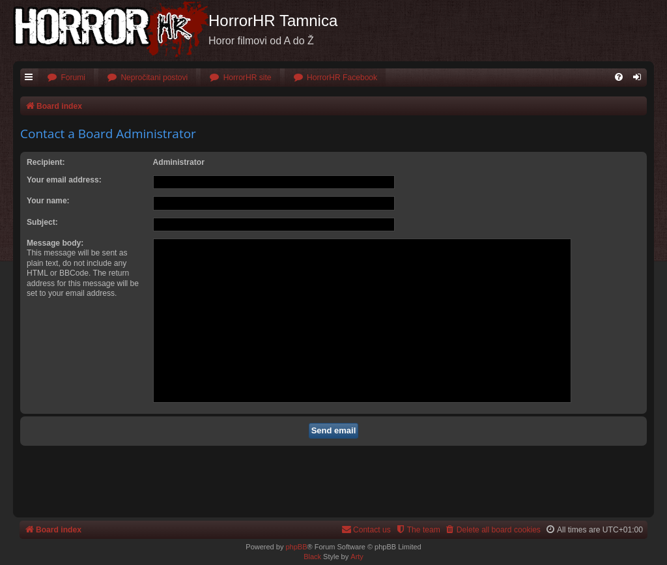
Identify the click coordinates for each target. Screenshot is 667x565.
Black (312, 556)
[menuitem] (66, 78)
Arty (356, 556)
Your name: (48, 200)
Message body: (55, 243)
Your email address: (64, 179)
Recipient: (45, 162)
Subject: (42, 222)
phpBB (296, 547)
